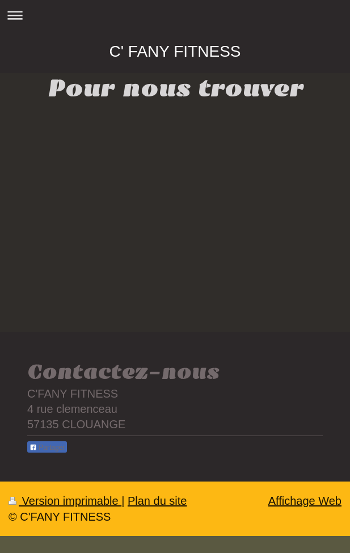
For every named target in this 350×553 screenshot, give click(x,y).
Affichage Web (304, 501)
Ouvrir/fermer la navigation (175, 15)
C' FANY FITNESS (175, 51)
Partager (47, 447)
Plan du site (157, 501)
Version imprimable (65, 501)
